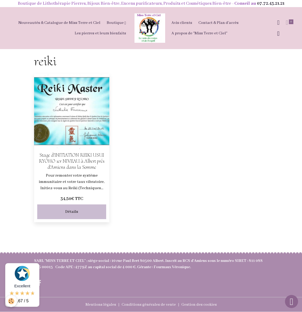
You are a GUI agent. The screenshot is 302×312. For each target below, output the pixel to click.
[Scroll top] (291, 301)
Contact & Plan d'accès (218, 22)
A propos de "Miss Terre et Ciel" (199, 33)
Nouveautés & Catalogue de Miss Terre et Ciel (59, 22)
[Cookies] (11, 301)
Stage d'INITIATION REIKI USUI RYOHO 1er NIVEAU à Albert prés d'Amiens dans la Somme (72, 161)
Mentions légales (100, 304)
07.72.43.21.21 (270, 3)
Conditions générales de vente (149, 304)
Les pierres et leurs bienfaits (100, 33)
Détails (71, 211)
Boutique (116, 22)
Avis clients (181, 22)
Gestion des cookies (199, 304)
